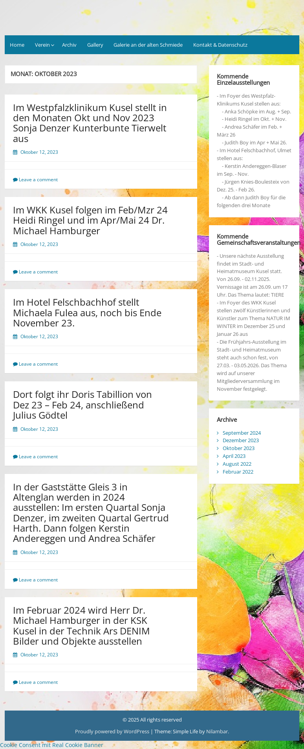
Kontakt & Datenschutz (220, 44)
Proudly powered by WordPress (112, 731)
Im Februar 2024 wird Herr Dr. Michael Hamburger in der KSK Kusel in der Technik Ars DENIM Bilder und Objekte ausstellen (81, 625)
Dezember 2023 (241, 440)
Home (17, 44)
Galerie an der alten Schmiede (148, 44)
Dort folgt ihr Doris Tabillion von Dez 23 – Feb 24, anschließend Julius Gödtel (82, 404)
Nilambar (217, 731)
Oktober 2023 (239, 448)
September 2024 (242, 432)
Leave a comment (38, 179)
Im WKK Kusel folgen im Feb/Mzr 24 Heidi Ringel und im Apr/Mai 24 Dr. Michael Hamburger (90, 220)
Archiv (69, 44)
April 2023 (234, 455)
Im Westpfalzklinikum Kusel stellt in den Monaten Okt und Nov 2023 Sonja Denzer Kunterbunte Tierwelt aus (90, 123)
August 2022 (237, 463)
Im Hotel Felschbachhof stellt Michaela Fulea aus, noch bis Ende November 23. (87, 312)
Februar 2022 (238, 471)
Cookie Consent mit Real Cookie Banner (51, 745)
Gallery (95, 44)
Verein (42, 44)
